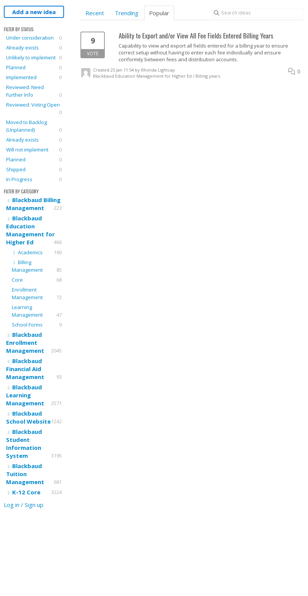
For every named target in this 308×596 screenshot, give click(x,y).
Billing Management (37, 266)
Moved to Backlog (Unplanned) (34, 126)
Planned (34, 67)
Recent (94, 13)
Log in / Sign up (23, 504)
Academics (37, 252)
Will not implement (34, 149)
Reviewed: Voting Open (34, 108)
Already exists (34, 47)
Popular (159, 13)
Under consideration (34, 37)
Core (37, 280)
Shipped (34, 169)
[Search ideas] (257, 13)
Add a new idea (34, 12)
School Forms (37, 324)
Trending (126, 13)
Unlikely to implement (34, 57)
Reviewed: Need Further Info (34, 91)
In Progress (34, 179)
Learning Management (37, 311)
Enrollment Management (37, 293)
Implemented (34, 77)
